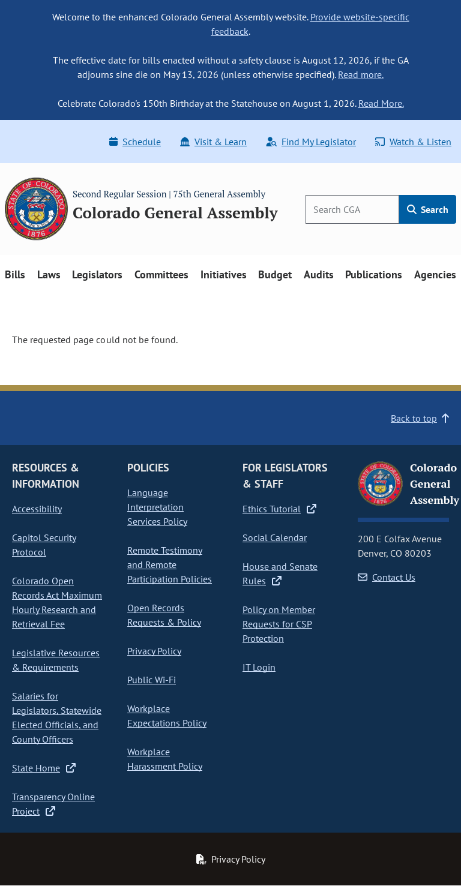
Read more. (361, 74)
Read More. (381, 103)
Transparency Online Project (53, 804)
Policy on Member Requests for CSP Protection (279, 623)
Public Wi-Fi (151, 680)
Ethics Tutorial (279, 509)
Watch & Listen (413, 142)
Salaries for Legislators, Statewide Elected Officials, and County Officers (56, 717)
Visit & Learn (213, 142)
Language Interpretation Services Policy (157, 506)
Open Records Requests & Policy (164, 615)
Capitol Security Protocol (44, 544)
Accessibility (37, 509)
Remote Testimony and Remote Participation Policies (169, 564)
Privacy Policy (154, 651)
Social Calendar (275, 537)
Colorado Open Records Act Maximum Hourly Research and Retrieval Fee (57, 602)
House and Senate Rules (280, 573)
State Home (44, 768)
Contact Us (386, 577)
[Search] (352, 209)
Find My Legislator (311, 142)
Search (427, 209)
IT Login (259, 667)
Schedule (135, 142)
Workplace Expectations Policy (166, 715)
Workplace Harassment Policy (164, 759)
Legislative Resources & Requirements (56, 660)
